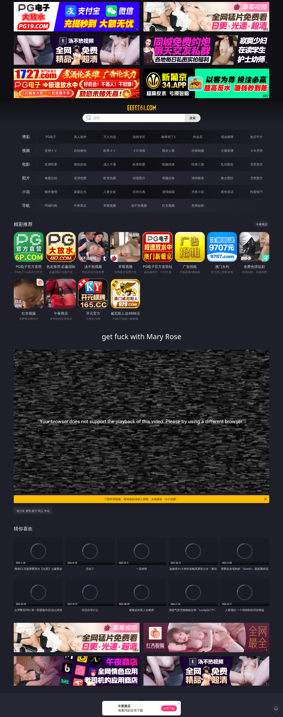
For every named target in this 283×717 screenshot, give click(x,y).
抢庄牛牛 (256, 137)
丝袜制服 (197, 150)
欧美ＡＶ (109, 150)
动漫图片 (139, 178)
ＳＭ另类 (256, 150)
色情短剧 (197, 205)
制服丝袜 (168, 164)
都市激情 (51, 192)
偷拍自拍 (80, 164)
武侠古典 (139, 192)
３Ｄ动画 (139, 150)
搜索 (192, 118)
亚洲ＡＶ (51, 150)
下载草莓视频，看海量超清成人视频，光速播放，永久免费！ (185, 499)
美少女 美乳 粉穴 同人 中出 (33, 511)
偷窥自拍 (51, 178)
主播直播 (227, 150)
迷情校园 (168, 192)
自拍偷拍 (80, 150)
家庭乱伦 (80, 192)
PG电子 (51, 137)
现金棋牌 (227, 137)
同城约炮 (51, 205)
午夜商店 (80, 205)
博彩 (26, 136)
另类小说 (197, 192)
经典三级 (197, 164)
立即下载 (169, 708)
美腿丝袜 (168, 178)
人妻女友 (109, 192)
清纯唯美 (197, 178)
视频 (26, 150)
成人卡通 (109, 164)
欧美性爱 (139, 164)
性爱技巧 (256, 192)
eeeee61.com (141, 108)
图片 (26, 178)
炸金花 (197, 137)
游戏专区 (139, 137)
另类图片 (256, 178)
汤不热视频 (139, 205)
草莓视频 (109, 205)
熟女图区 (227, 178)
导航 (26, 205)
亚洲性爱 (51, 164)
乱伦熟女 (227, 164)
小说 (26, 191)
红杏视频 (168, 205)
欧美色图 (109, 178)
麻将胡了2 (168, 137)
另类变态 (256, 164)
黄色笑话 (227, 192)
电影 (26, 164)
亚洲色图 (80, 178)
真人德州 (80, 137)
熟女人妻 (168, 150)
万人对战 (109, 137)
